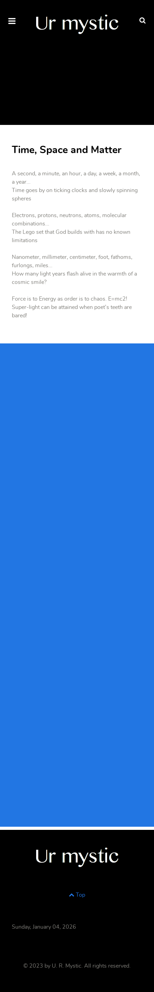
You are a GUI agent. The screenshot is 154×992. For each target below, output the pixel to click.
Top (77, 895)
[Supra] (77, 23)
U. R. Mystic (66, 966)
